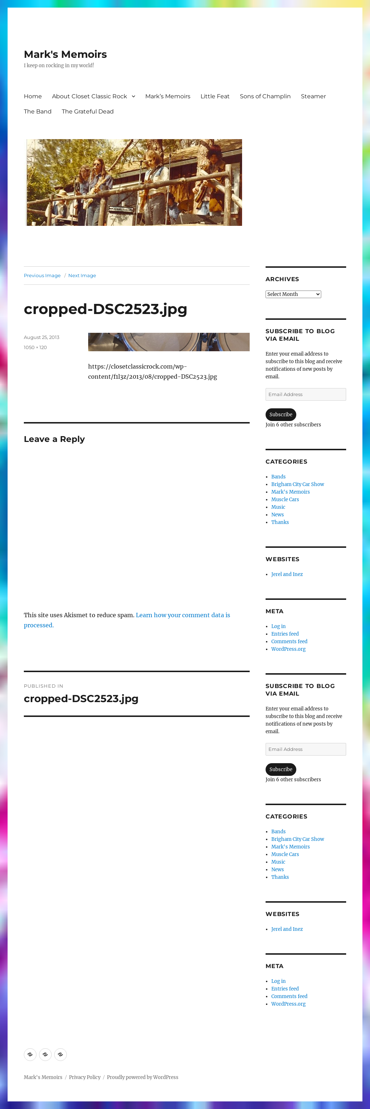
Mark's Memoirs (65, 54)
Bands (278, 477)
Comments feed (289, 642)
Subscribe (281, 415)
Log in (278, 626)
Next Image (82, 275)
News (277, 515)
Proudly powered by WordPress (142, 1077)
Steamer (313, 96)
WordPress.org (288, 649)
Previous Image (42, 275)
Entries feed (285, 634)
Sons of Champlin (265, 96)
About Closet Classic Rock (89, 96)
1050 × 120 (35, 347)
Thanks (280, 522)
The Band (38, 111)
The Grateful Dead (88, 111)
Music (278, 507)
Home (33, 96)
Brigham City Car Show (297, 484)
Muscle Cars (285, 500)
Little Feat (215, 96)
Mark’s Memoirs (167, 96)
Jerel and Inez (287, 574)
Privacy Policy (84, 1077)
